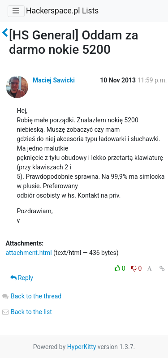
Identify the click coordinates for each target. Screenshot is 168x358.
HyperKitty (81, 346)
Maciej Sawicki (54, 80)
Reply (21, 277)
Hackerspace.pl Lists (62, 10)
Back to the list (26, 311)
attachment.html (29, 252)
